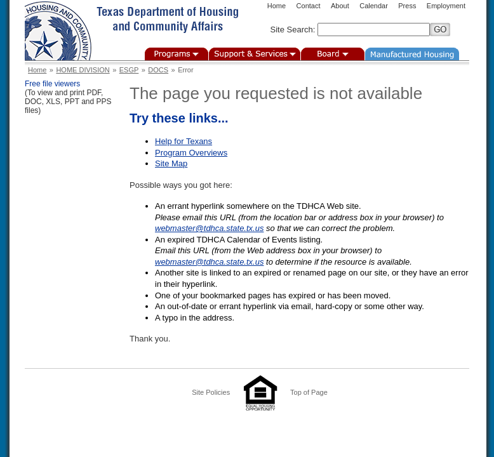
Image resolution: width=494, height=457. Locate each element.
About (340, 6)
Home (276, 6)
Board (332, 54)
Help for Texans (183, 141)
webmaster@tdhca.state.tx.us (209, 228)
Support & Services (254, 54)
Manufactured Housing (412, 54)
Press (407, 6)
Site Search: (293, 29)
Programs (176, 54)
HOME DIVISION (82, 70)
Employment (446, 6)
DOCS (158, 70)
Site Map (171, 163)
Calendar (373, 6)
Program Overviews (191, 152)
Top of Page (309, 392)
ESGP (129, 70)
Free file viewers (52, 83)
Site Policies (211, 392)
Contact (309, 6)
